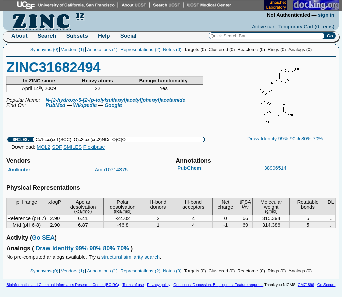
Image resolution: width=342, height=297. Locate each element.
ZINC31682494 (53, 67)
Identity (269, 138)
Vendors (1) (72, 49)
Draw (253, 138)
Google (113, 105)
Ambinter (19, 169)
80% (306, 138)
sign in (326, 15)
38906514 (275, 168)
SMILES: (21, 139)
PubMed (55, 105)
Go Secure (326, 285)
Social (128, 36)
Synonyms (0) (44, 49)
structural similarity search (130, 257)
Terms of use (133, 285)
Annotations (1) (102, 49)
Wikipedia (85, 105)
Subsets (77, 36)
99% (283, 138)
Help (104, 36)
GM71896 (306, 285)
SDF (57, 147)
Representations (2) (141, 49)
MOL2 (43, 147)
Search (47, 36)
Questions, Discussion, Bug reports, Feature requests (218, 285)
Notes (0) (172, 49)
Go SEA (43, 237)
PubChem (189, 168)
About (19, 36)
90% (295, 138)
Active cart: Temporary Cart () (293, 26)
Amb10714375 (111, 169)
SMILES (72, 147)
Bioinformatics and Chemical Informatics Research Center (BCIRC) (63, 285)
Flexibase (94, 147)
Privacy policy (158, 285)
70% (318, 138)
